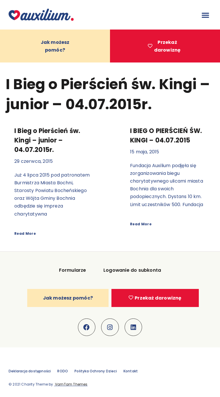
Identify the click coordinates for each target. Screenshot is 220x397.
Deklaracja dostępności (30, 371)
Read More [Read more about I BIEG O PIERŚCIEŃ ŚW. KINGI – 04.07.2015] (141, 224)
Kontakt (130, 371)
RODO (62, 371)
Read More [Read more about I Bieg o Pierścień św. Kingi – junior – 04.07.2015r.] (25, 233)
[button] (205, 15)
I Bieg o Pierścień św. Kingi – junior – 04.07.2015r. (47, 141)
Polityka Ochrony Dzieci (95, 371)
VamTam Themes (71, 384)
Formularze (72, 270)
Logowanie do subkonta (132, 270)
